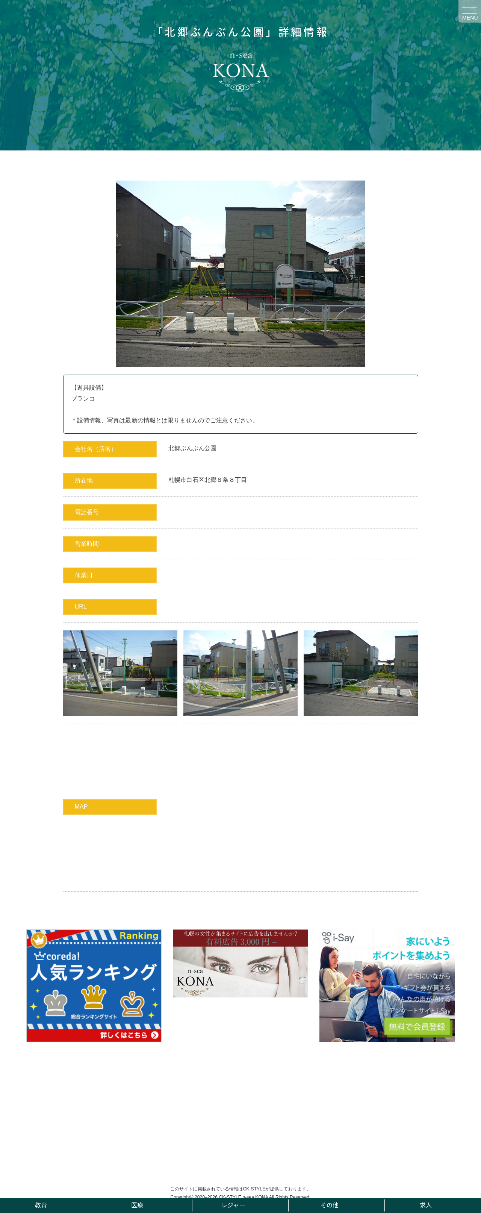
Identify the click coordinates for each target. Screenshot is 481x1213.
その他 (330, 1204)
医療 (137, 1204)
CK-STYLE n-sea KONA (243, 1197)
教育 (41, 1204)
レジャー (233, 1204)
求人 (426, 1204)
